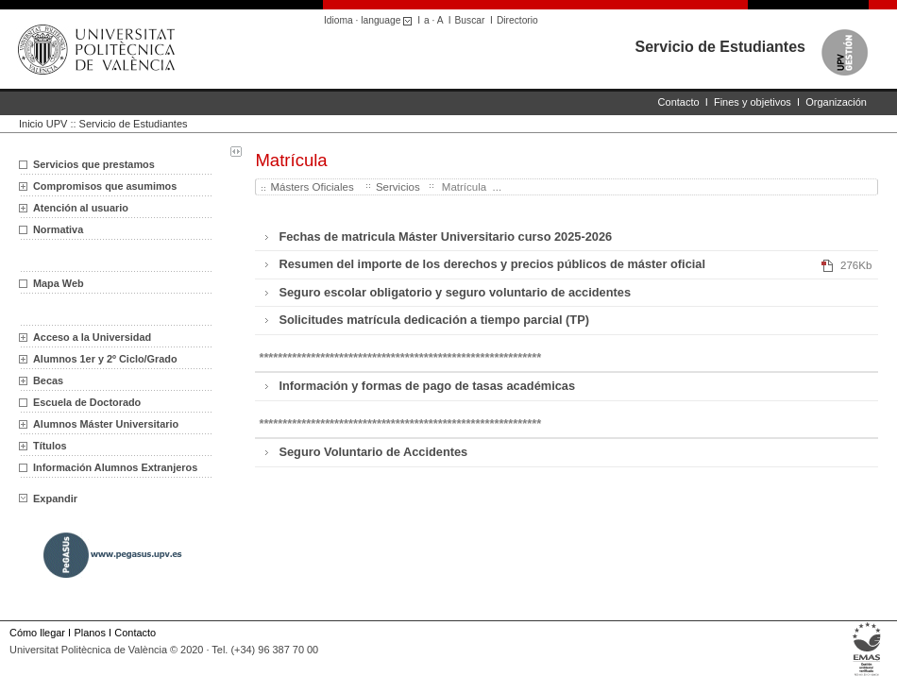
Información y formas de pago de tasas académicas (427, 386)
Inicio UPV (43, 123)
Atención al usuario (80, 207)
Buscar (470, 20)
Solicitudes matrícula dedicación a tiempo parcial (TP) (434, 320)
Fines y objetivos (752, 102)
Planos (89, 632)
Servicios (398, 187)
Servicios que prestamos (94, 164)
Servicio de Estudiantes (720, 47)
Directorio (517, 20)
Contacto (679, 102)
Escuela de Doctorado (87, 402)
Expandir (48, 498)
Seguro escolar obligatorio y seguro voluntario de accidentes (455, 292)
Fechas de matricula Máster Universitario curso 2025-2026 (445, 236)
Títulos (50, 445)
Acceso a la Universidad (92, 337)
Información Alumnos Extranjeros (115, 467)
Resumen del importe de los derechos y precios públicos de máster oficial (492, 264)
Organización (836, 102)
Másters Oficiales (313, 187)
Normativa (58, 229)
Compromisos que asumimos (105, 186)
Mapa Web (58, 283)
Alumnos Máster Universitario (105, 424)
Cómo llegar (37, 632)
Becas (48, 380)
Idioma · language (370, 20)
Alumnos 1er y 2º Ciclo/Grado (105, 358)
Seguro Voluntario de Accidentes (373, 452)
